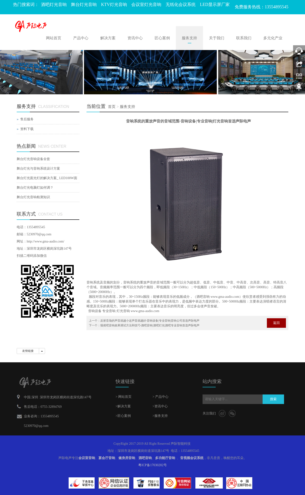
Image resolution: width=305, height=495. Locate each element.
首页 (112, 107)
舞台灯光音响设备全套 (33, 159)
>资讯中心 (160, 406)
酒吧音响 (145, 458)
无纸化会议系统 (181, 4)
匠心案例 (162, 38)
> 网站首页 (124, 397)
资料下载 (27, 129)
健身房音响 (126, 458)
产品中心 (80, 38)
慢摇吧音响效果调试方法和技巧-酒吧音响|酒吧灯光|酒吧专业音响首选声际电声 (150, 325)
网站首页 (53, 38)
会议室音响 (86, 458)
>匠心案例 (123, 416)
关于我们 (216, 38)
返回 (276, 323)
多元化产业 (272, 38)
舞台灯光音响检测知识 (33, 197)
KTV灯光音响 (114, 4)
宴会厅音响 (106, 458)
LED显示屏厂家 (215, 4)
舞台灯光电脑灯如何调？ (35, 187)
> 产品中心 (160, 397)
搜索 (273, 399)
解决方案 (108, 38)
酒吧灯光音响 (54, 4)
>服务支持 (160, 416)
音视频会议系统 (191, 458)
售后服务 (27, 119)
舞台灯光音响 (84, 4)
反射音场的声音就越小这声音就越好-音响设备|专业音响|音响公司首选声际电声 (150, 320)
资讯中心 (135, 38)
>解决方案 (123, 406)
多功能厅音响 (165, 458)
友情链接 (27, 351)
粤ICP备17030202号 (152, 465)
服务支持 (189, 38)
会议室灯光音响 (146, 4)
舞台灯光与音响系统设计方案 (38, 168)
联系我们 (243, 38)
